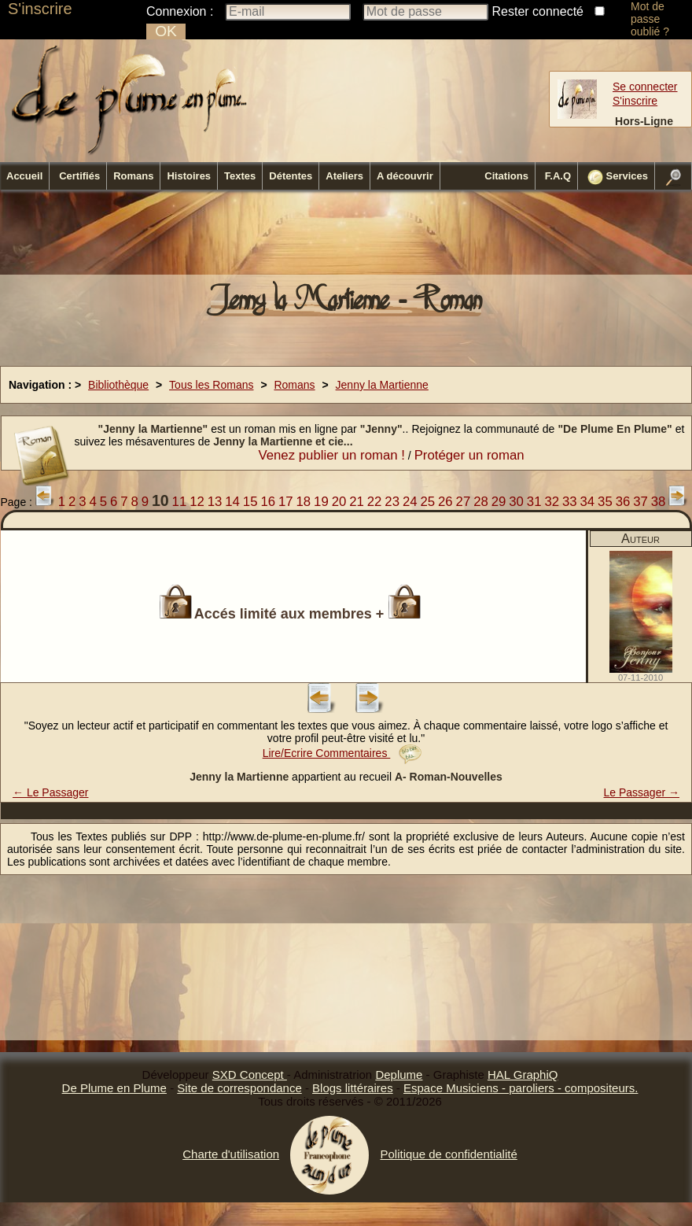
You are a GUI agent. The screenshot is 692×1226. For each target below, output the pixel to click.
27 (463, 501)
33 (569, 501)
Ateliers (344, 176)
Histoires (189, 176)
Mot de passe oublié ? (650, 19)
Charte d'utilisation (230, 1154)
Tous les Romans (211, 385)
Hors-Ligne (644, 121)
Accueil (24, 176)
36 (623, 501)
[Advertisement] (346, 236)
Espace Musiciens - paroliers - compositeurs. (520, 1088)
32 (551, 501)
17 (285, 501)
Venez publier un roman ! (331, 455)
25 (427, 501)
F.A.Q (558, 176)
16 (267, 501)
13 (215, 501)
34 (587, 501)
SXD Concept (249, 1074)
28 (480, 501)
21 (356, 501)
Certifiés (79, 176)
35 (605, 501)
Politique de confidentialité (448, 1154)
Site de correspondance (239, 1088)
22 (374, 501)
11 (179, 501)
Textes (240, 176)
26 (445, 501)
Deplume (398, 1074)
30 (516, 501)
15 (250, 501)
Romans (133, 176)
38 (658, 501)
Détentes (290, 176)
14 (232, 501)
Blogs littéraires (352, 1088)
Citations (506, 176)
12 (197, 501)
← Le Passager (51, 792)
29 (498, 501)
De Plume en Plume (114, 1088)
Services (617, 177)
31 (534, 501)
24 (410, 501)
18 (303, 501)
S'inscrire (40, 8)
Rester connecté (538, 11)
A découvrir (405, 176)
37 (640, 501)
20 (339, 501)
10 (160, 500)
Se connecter (645, 86)
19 (321, 501)
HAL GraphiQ (523, 1074)
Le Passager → (642, 792)
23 (392, 501)
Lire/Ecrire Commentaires (342, 753)
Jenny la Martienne (382, 385)
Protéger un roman (469, 455)
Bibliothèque (118, 385)
